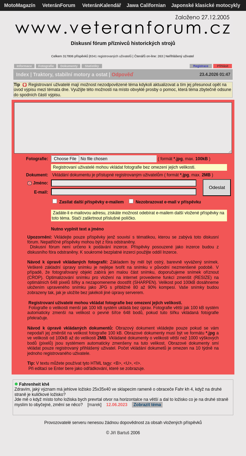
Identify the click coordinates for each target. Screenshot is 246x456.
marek (94, 415)
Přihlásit (222, 66)
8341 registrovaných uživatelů (111, 56)
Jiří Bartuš (120, 443)
